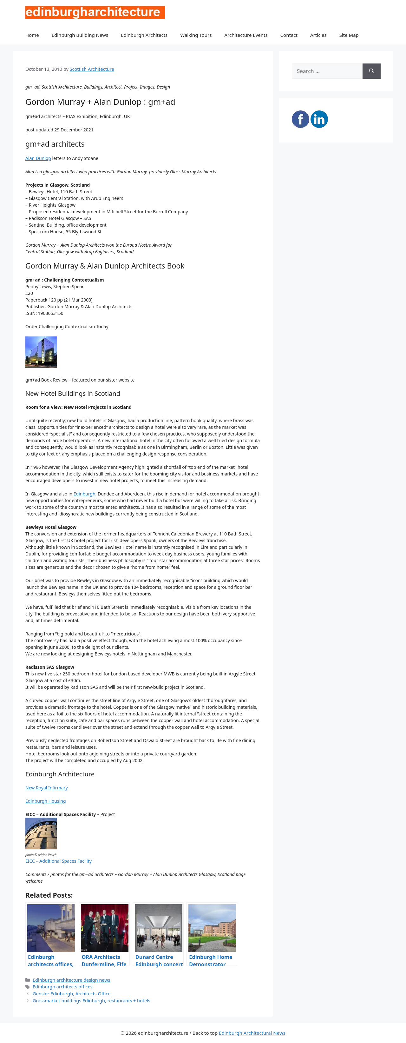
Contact (289, 35)
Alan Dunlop (38, 158)
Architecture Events (246, 35)
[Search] (372, 71)
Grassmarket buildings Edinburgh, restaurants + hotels (91, 1001)
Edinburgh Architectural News (252, 1033)
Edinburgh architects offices (63, 987)
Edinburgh (84, 494)
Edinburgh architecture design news (71, 980)
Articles (318, 35)
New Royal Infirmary (46, 788)
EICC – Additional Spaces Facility (58, 861)
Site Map (349, 35)
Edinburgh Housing (45, 801)
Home (32, 35)
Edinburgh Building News (80, 35)
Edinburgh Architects (144, 35)
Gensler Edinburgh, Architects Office (71, 994)
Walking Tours (196, 35)
